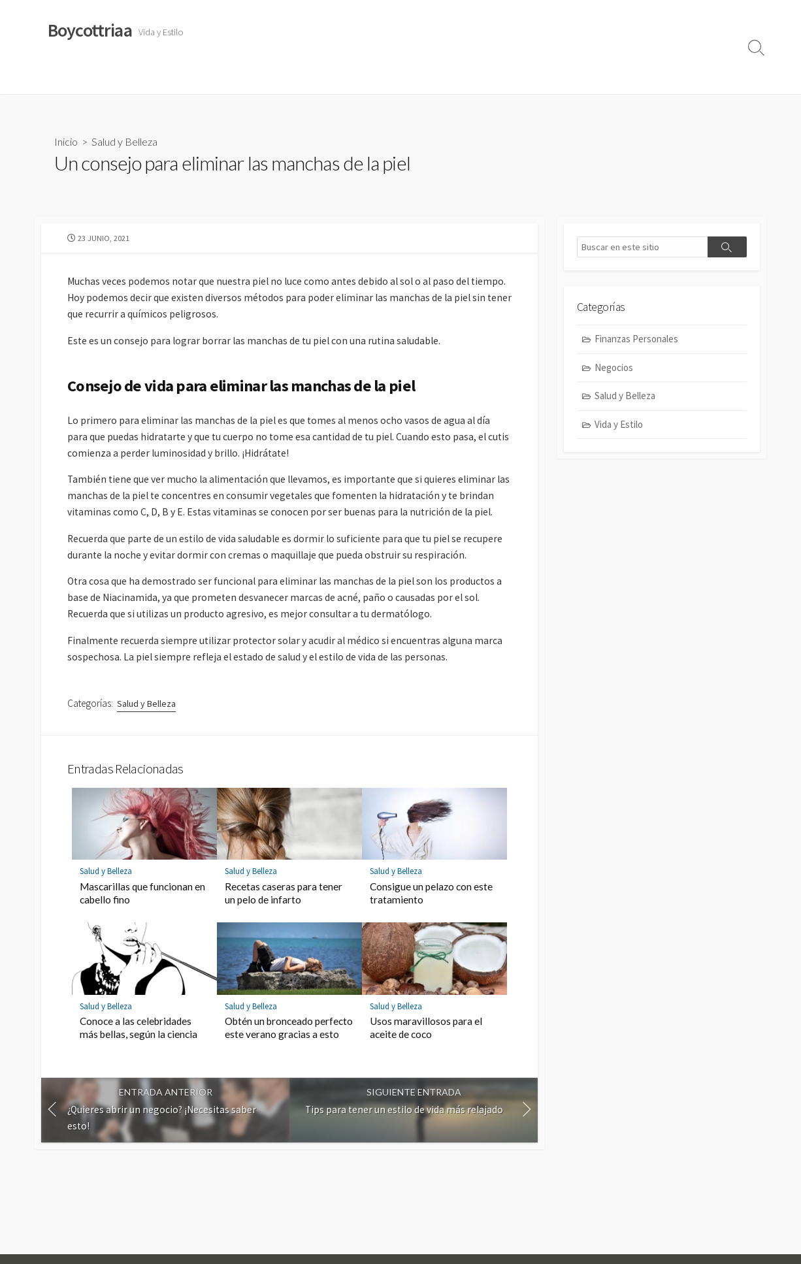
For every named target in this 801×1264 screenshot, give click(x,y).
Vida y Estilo (67, 78)
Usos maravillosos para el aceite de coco (426, 1058)
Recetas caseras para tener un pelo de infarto (283, 924)
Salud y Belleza (139, 78)
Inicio (66, 141)
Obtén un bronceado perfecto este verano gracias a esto (289, 1058)
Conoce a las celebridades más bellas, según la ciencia (138, 1058)
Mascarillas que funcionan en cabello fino (142, 924)
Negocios (310, 78)
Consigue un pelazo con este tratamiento (431, 924)
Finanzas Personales (230, 78)
